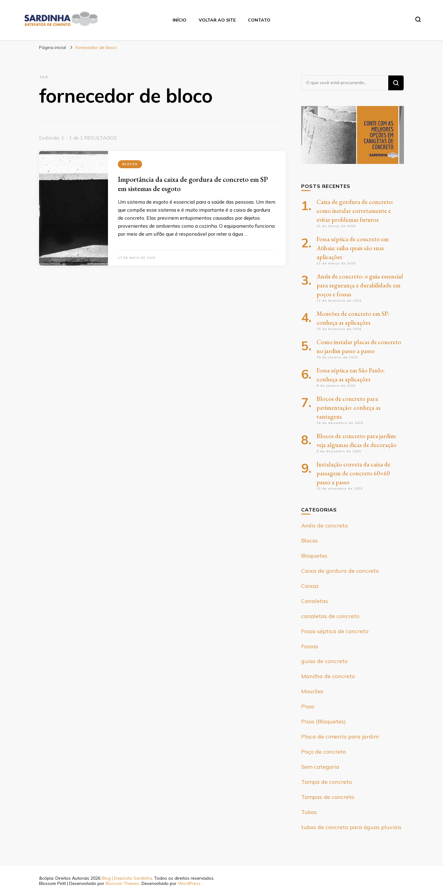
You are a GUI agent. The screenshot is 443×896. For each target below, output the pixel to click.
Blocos (130, 164)
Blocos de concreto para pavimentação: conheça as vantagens (349, 408)
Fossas (309, 646)
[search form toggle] (418, 19)
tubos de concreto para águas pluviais (351, 827)
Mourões (312, 691)
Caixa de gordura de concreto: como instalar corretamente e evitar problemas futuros (355, 211)
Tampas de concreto (327, 796)
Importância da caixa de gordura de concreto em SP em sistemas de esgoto (193, 183)
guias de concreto (324, 661)
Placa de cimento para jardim (340, 736)
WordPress (189, 883)
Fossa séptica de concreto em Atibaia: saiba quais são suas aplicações (353, 248)
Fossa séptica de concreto (335, 631)
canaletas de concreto (330, 616)
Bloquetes (314, 555)
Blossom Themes (122, 883)
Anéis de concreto (324, 525)
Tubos (309, 812)
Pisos (307, 706)
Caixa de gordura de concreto (340, 570)
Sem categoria (320, 766)
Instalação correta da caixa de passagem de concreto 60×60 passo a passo (353, 473)
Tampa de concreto (326, 781)
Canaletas (314, 601)
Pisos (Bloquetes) (323, 721)
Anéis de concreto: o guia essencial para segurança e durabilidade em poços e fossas (360, 285)
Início (179, 20)
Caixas (310, 585)
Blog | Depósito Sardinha (127, 878)
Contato (259, 20)
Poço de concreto (323, 751)
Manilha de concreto (328, 676)
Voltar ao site (217, 20)
